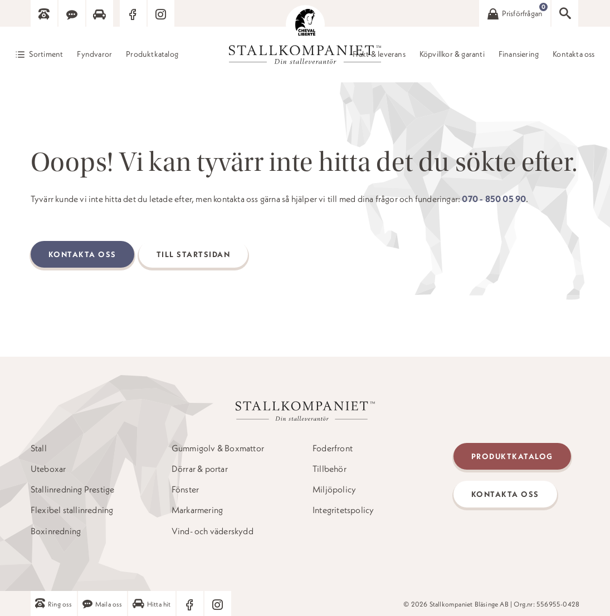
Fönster (185, 489)
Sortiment (46, 54)
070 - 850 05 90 (494, 198)
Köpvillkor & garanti (452, 54)
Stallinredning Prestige (73, 489)
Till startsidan (194, 254)
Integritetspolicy (343, 510)
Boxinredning (56, 531)
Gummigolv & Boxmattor (218, 448)
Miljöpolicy (334, 489)
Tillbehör (330, 469)
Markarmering (197, 510)
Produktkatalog (152, 54)
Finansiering (519, 54)
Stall (39, 448)
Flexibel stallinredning (72, 510)
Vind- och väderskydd (212, 531)
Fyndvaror (94, 54)
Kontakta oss (573, 54)
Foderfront (333, 448)
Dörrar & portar (200, 469)
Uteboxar (48, 469)
